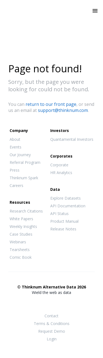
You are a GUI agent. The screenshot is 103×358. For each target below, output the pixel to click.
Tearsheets (20, 249)
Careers (16, 185)
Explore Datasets (65, 198)
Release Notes (63, 229)
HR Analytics (61, 172)
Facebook (41, 303)
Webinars (18, 241)
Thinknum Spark (24, 177)
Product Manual (64, 221)
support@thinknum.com (63, 110)
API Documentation (67, 205)
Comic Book (21, 257)
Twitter (52, 302)
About (15, 139)
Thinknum (51, 18)
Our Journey (20, 154)
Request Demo (51, 331)
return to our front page (51, 104)
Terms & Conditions (51, 323)
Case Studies (21, 234)
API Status (59, 213)
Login (52, 339)
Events (15, 147)
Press (15, 170)
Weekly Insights (23, 226)
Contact (51, 315)
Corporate (59, 164)
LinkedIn (63, 303)
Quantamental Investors (71, 139)
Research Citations (26, 211)
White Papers (21, 218)
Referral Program (25, 162)
